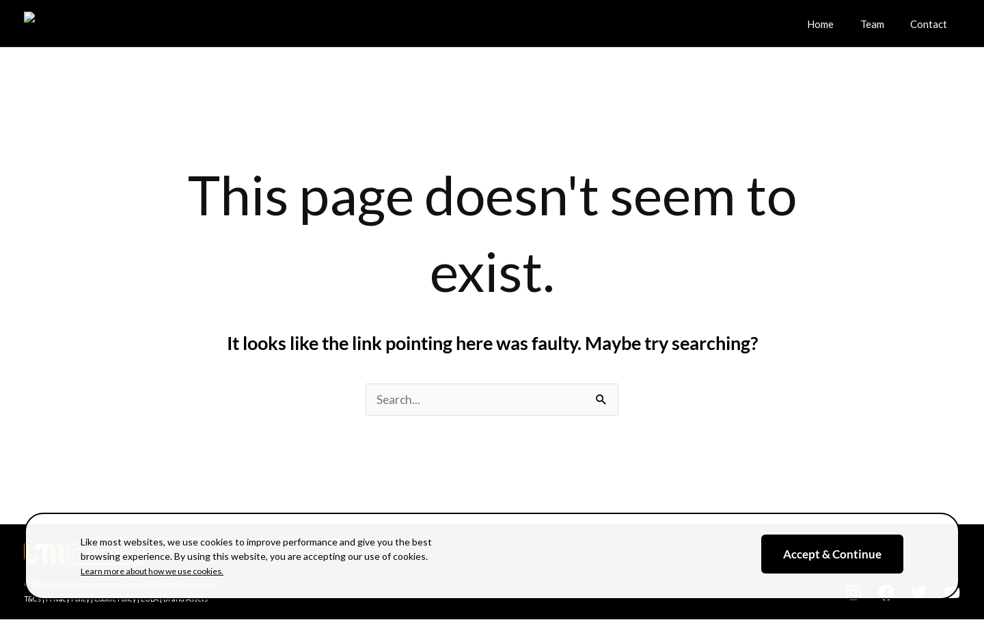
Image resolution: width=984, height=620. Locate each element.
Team (880, 21)
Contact (931, 21)
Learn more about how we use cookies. (163, 570)
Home (834, 21)
